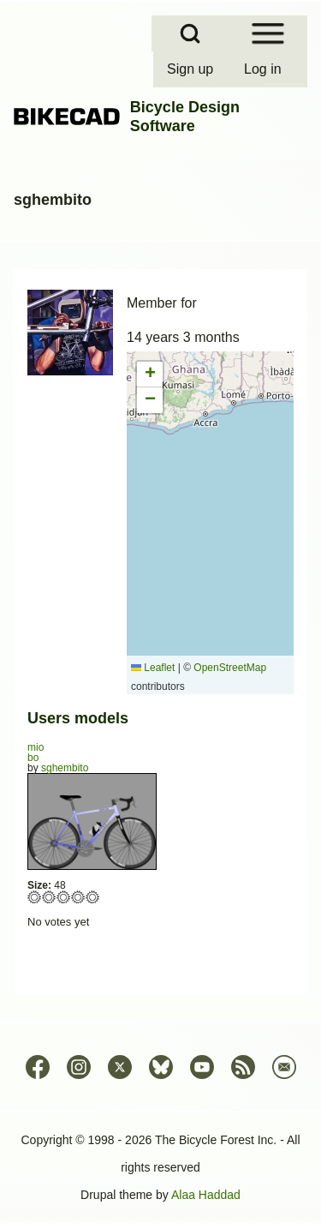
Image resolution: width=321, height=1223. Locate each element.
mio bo (35, 752)
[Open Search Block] (190, 33)
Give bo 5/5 (93, 896)
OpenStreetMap (229, 668)
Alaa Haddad (206, 1195)
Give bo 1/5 (34, 896)
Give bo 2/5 (49, 896)
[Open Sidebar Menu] (268, 33)
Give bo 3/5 (63, 896)
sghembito (64, 768)
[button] (150, 374)
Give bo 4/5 (78, 896)
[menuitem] (191, 69)
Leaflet (153, 668)
